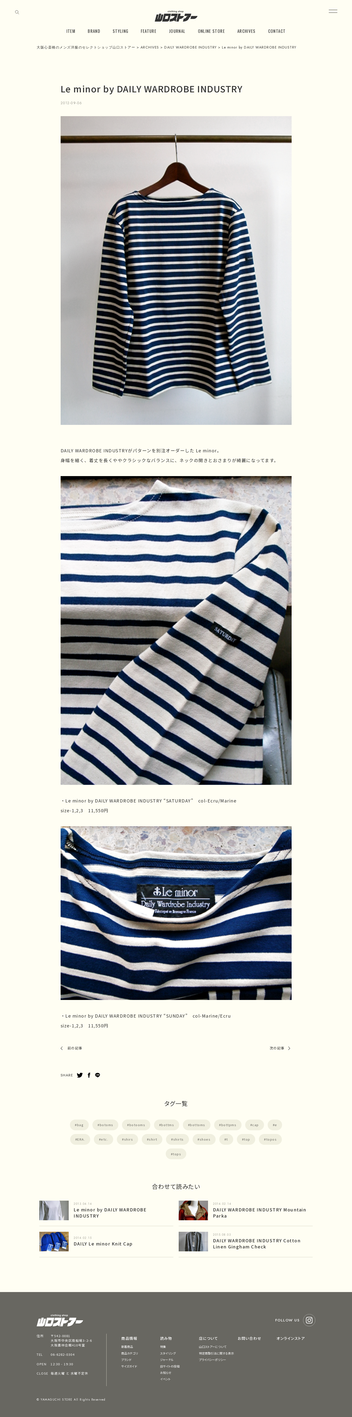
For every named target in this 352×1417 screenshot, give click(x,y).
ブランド (126, 1359)
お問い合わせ (249, 1338)
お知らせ (165, 1372)
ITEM (70, 31)
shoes (205, 1139)
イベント (165, 1379)
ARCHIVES (246, 31)
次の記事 (277, 1048)
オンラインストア (290, 1338)
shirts (178, 1139)
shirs (128, 1139)
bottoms (197, 1124)
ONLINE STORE (211, 31)
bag (80, 1124)
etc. (104, 1139)
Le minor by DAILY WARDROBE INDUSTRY (110, 1212)
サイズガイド (129, 1366)
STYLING (121, 31)
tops (177, 1154)
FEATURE (148, 31)
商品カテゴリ (129, 1353)
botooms (137, 1124)
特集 (163, 1346)
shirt (153, 1139)
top (247, 1139)
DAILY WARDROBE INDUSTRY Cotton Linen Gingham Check (257, 1243)
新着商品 (127, 1346)
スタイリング (168, 1353)
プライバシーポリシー (212, 1359)
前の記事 (75, 1048)
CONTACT (277, 31)
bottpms (229, 1124)
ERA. (81, 1139)
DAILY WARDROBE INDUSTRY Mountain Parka (259, 1212)
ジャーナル (167, 1359)
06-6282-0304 (63, 1354)
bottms (167, 1124)
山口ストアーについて (212, 1346)
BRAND (94, 31)
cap (255, 1124)
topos (271, 1139)
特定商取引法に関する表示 (216, 1353)
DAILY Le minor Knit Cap (103, 1243)
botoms (106, 1124)
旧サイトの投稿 (170, 1366)
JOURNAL (177, 31)
